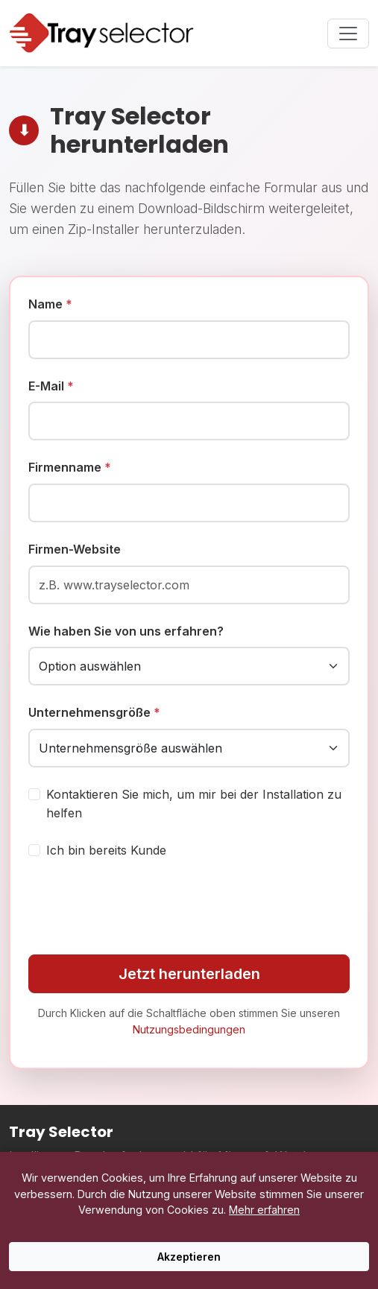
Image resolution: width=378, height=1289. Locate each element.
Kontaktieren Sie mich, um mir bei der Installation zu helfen (193, 804)
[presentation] (141, 907)
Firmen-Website (74, 549)
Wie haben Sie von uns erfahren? (126, 631)
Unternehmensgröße (94, 712)
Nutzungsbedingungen (189, 1029)
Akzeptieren (189, 1256)
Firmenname (69, 467)
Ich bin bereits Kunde (106, 850)
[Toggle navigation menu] (348, 33)
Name (50, 304)
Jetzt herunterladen (189, 974)
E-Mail (51, 386)
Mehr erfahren (264, 1209)
